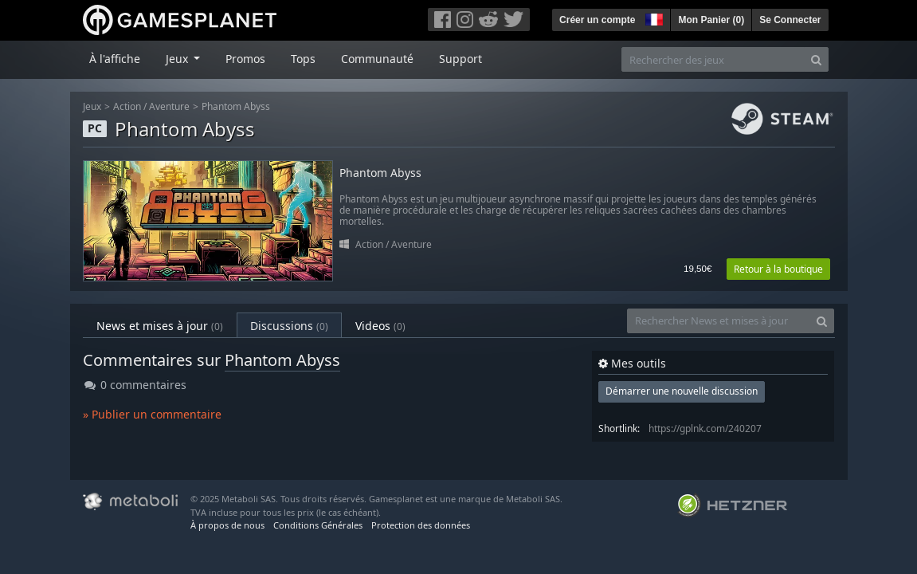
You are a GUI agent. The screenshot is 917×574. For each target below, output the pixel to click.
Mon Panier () (711, 20)
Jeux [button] (178, 58)
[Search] (816, 59)
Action (127, 106)
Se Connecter (790, 20)
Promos (245, 58)
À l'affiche (114, 58)
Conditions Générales (317, 525)
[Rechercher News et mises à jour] (718, 321)
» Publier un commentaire (152, 414)
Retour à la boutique (778, 269)
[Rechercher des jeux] (713, 59)
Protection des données (420, 525)
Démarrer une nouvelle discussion (681, 391)
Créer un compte (597, 20)
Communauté (377, 58)
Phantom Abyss (236, 106)
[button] (652, 18)
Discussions (289, 325)
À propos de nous (227, 525)
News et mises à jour (159, 325)
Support (460, 58)
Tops (303, 58)
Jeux (92, 106)
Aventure (169, 106)
